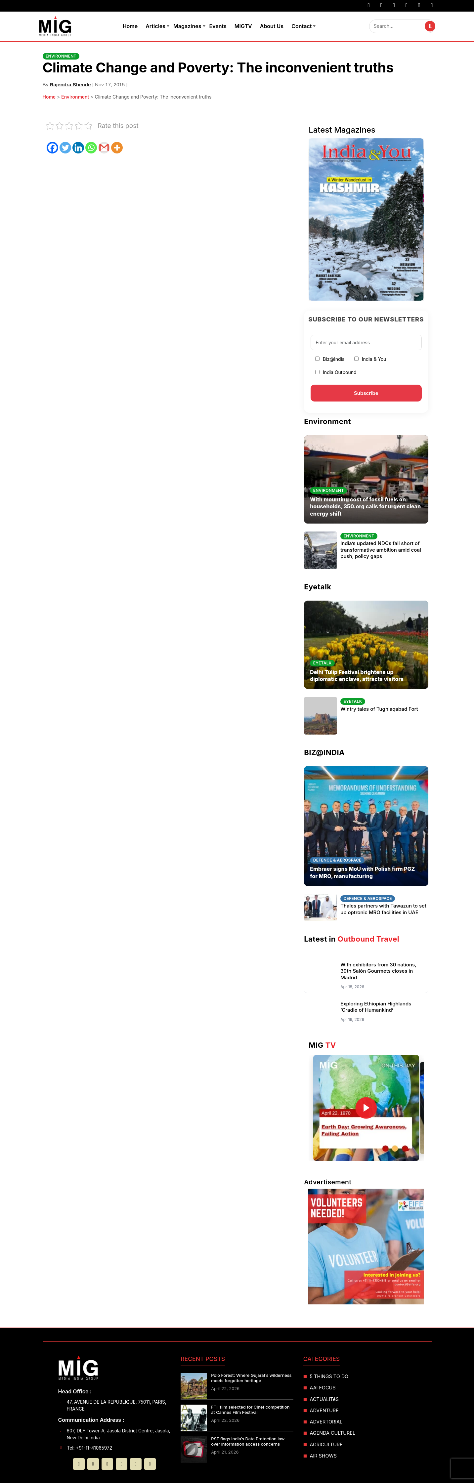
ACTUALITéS (324, 1399)
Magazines (187, 26)
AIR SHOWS (323, 1456)
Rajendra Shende (70, 84)
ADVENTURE (324, 1410)
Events (218, 26)
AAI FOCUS (323, 1387)
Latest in (351, 939)
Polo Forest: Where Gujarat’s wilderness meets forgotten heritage (251, 1378)
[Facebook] (52, 147)
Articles (155, 26)
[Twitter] (65, 147)
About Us (271, 26)
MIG (322, 1045)
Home (130, 26)
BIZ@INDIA (324, 752)
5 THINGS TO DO (329, 1376)
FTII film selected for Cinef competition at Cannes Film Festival (250, 1410)
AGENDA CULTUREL (333, 1433)
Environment (75, 97)
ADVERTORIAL (326, 1421)
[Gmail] (104, 147)
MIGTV (243, 26)
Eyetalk (317, 586)
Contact (301, 26)
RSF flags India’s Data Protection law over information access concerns (247, 1441)
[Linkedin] (78, 147)
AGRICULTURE (326, 1444)
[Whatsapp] (91, 147)
